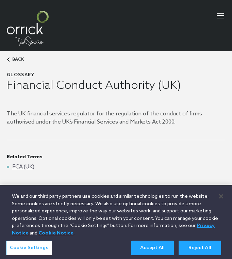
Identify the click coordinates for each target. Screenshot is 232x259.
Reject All (199, 250)
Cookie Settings (29, 250)
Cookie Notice (55, 235)
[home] (28, 28)
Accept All (152, 250)
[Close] (221, 198)
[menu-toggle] (220, 15)
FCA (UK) (23, 167)
